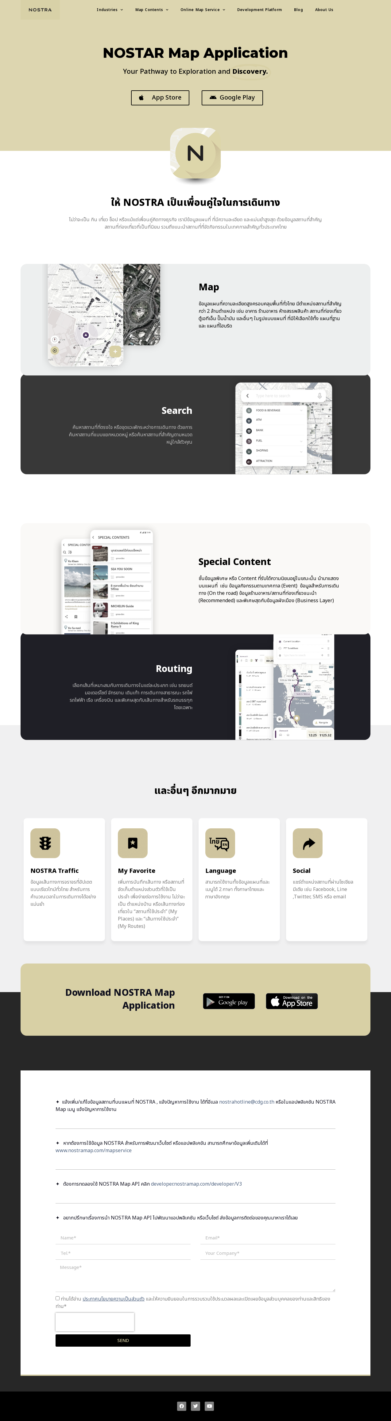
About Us (324, 10)
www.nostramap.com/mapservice (94, 1150)
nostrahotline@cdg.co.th (246, 1102)
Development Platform (259, 10)
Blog (298, 10)
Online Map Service (202, 10)
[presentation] (95, 1322)
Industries (110, 10)
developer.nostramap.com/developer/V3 (196, 1184)
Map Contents (151, 10)
